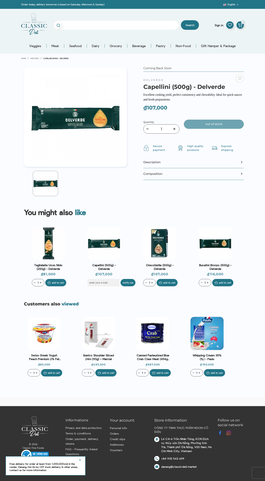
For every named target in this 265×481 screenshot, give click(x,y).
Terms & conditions (78, 433)
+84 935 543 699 (172, 458)
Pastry (160, 46)
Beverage (139, 46)
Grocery (116, 46)
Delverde (153, 80)
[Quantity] (161, 129)
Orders (114, 433)
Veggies (35, 46)
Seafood (75, 46)
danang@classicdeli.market (179, 466)
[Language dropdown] (231, 4)
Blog (221, 5)
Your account (122, 420)
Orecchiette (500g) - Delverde (160, 266)
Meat (55, 46)
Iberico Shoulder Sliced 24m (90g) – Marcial (98, 357)
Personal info (118, 428)
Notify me (128, 282)
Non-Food (183, 46)
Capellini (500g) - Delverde (104, 266)
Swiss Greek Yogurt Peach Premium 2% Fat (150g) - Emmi (44, 357)
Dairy (95, 46)
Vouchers (116, 450)
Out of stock (214, 124)
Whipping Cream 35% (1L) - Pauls (207, 357)
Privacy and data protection (84, 427)
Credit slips (117, 439)
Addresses (117, 444)
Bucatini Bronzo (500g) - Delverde (215, 266)
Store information (170, 420)
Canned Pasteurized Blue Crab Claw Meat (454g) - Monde (153, 357)
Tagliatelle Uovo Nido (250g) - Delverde (48, 266)
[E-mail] (103, 282)
